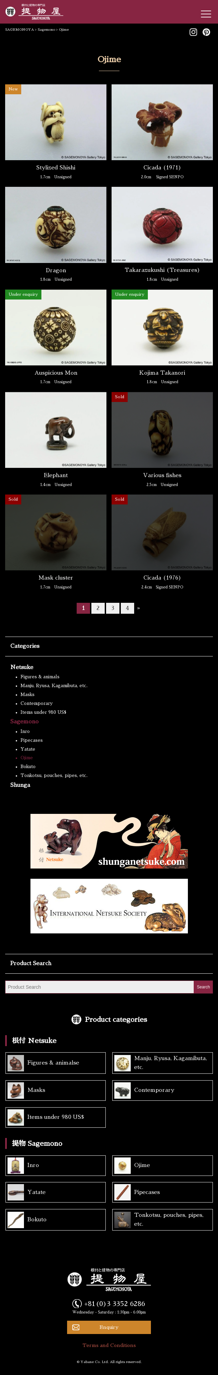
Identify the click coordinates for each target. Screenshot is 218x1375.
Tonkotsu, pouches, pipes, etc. (54, 775)
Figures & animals (40, 677)
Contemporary (37, 703)
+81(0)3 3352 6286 (114, 1303)
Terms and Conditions (109, 1345)
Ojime (27, 757)
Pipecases (32, 740)
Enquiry (109, 1327)
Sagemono (24, 721)
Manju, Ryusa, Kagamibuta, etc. (54, 685)
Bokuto (28, 766)
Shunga (20, 785)
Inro (25, 731)
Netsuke (21, 667)
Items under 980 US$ (43, 712)
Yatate (28, 749)
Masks (28, 694)
